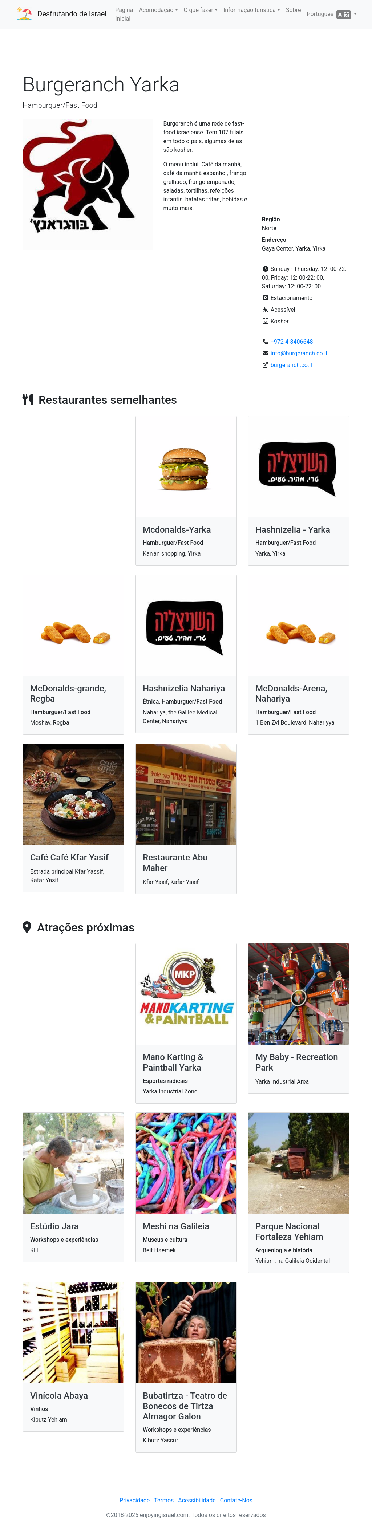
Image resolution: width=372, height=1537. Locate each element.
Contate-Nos (236, 1500)
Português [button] (329, 14)
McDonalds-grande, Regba (68, 693)
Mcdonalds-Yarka (177, 530)
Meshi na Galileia (176, 1226)
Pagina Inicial (124, 14)
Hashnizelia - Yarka (292, 530)
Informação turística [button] (249, 10)
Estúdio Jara (54, 1226)
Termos (164, 1500)
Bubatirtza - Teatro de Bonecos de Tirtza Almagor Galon (185, 1406)
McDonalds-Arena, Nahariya (291, 693)
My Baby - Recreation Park (296, 1062)
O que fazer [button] (198, 10)
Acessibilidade (197, 1500)
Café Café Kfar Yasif (69, 857)
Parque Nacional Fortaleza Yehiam (289, 1231)
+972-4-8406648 (292, 341)
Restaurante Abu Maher (175, 862)
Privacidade (135, 1500)
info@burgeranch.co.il (299, 353)
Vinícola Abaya (59, 1396)
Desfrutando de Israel (71, 13)
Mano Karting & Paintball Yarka (173, 1062)
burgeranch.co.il (291, 365)
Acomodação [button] (156, 10)
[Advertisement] (186, 50)
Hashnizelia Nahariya (184, 688)
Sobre (293, 10)
